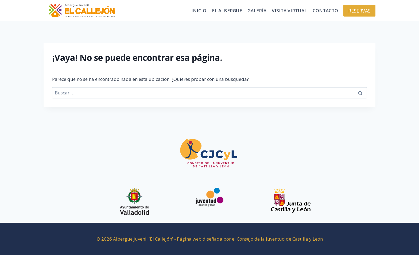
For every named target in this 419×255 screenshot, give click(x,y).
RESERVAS (359, 10)
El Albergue (227, 10)
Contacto (325, 10)
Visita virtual (289, 10)
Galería (256, 10)
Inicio (198, 10)
